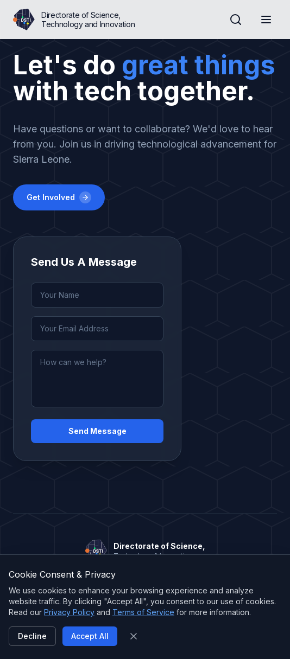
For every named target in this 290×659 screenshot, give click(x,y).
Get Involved (59, 197)
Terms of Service (143, 612)
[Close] (133, 636)
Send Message (97, 431)
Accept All (90, 636)
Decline (32, 636)
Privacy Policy (69, 612)
